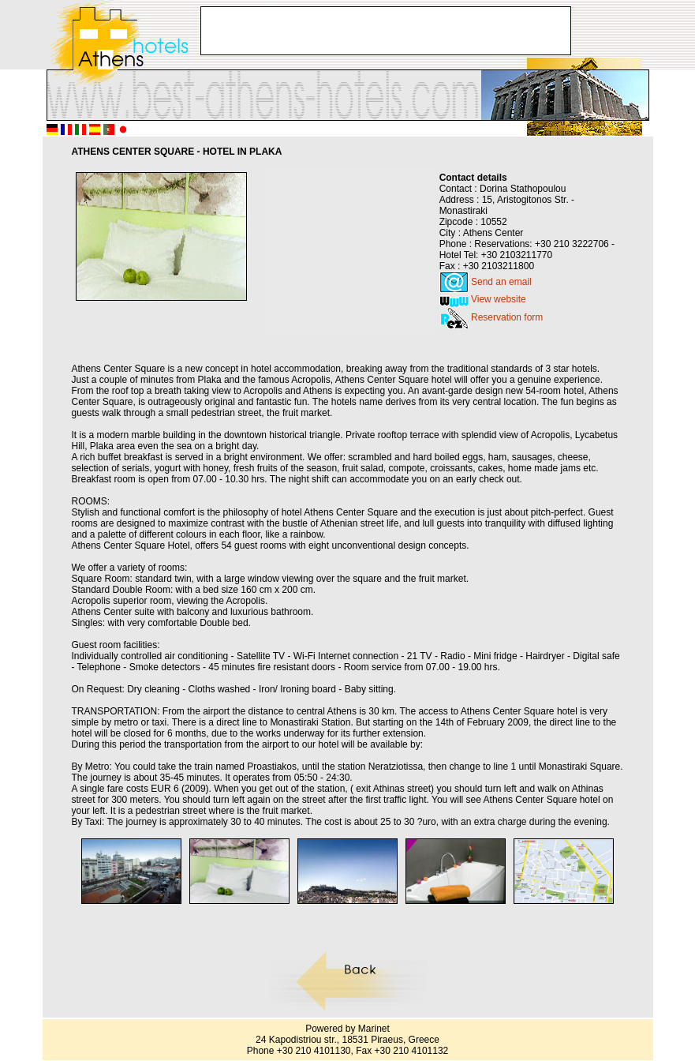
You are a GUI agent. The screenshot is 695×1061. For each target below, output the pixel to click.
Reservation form (507, 317)
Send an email (501, 281)
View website (498, 299)
